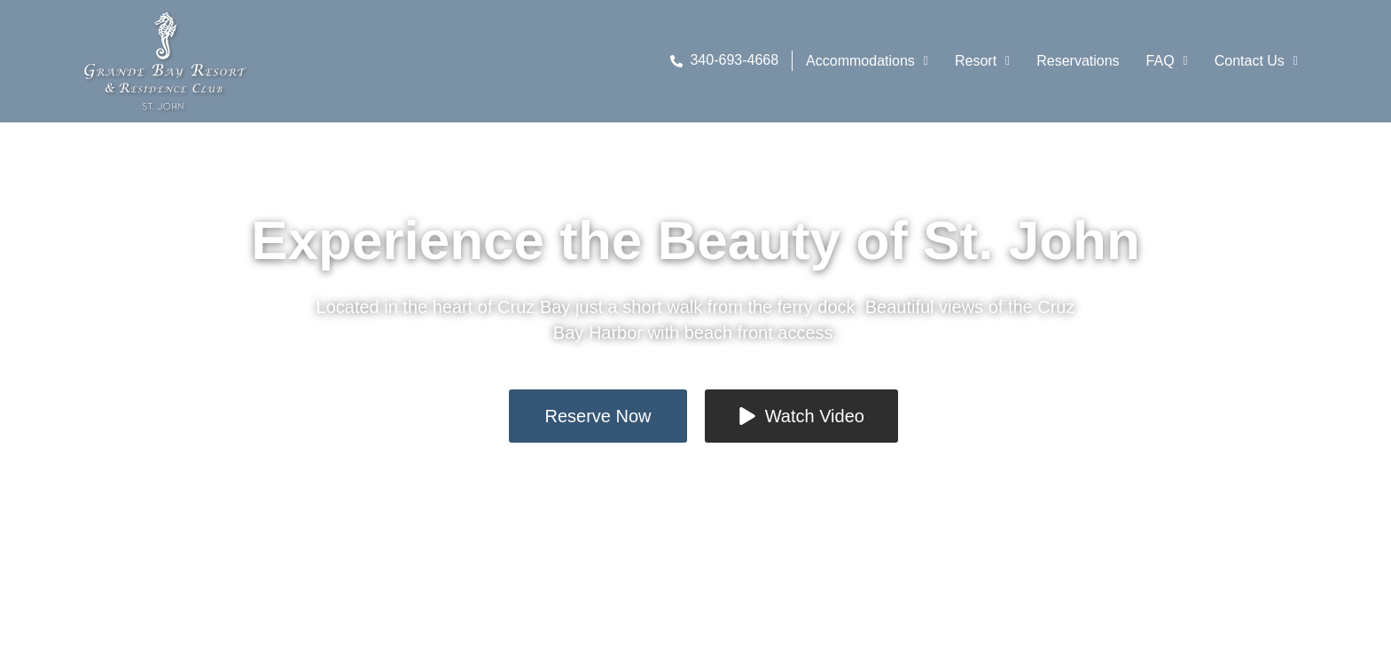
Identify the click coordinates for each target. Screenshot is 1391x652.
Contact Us (1256, 60)
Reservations (1077, 60)
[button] (867, 61)
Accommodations (867, 60)
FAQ (1167, 60)
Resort (982, 60)
